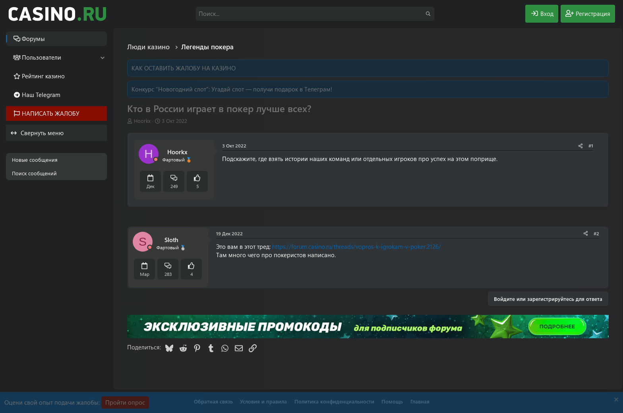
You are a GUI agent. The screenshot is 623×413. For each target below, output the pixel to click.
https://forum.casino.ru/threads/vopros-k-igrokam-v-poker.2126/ (356, 246)
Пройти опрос (125, 402)
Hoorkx (142, 120)
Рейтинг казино (43, 76)
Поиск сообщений (34, 173)
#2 (596, 233)
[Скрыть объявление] (615, 400)
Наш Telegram (41, 95)
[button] (102, 57)
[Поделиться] (580, 145)
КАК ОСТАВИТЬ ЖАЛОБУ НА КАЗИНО (184, 68)
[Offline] (156, 159)
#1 (590, 145)
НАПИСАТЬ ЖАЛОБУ (50, 113)
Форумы (33, 39)
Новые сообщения (35, 159)
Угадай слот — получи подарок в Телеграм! (271, 89)
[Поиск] (315, 14)
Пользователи (41, 57)
